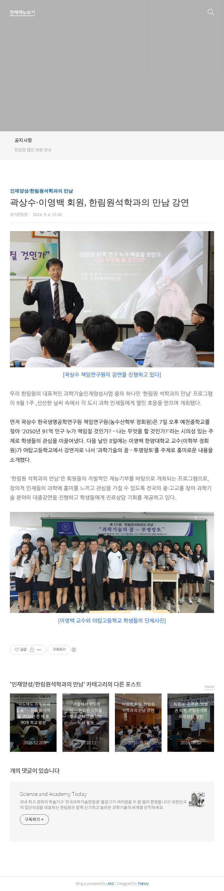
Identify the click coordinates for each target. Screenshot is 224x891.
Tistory (143, 883)
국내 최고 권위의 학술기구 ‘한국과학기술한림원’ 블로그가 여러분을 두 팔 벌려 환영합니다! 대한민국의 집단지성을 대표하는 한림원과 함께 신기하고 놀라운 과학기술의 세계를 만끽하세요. (103, 804)
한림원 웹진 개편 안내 (33, 150)
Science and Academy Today (53, 794)
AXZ (111, 883)
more (209, 686)
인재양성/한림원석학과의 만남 (41, 190)
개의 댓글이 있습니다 (35, 771)
